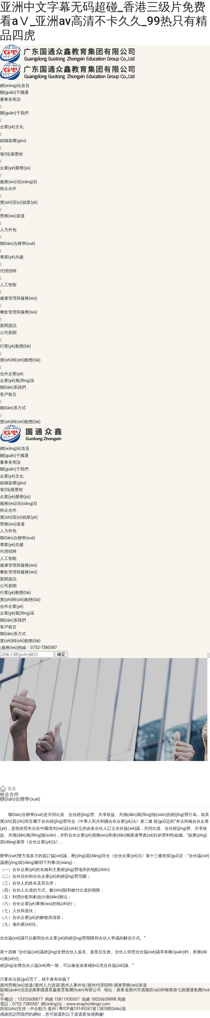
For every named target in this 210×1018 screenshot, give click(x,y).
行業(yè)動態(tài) (105, 350)
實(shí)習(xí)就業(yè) (105, 206)
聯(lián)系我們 (13, 387)
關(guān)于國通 (14, 92)
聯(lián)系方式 (105, 411)
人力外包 (105, 233)
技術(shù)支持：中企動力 (23, 1008)
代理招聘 (105, 274)
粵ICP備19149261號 (77, 1008)
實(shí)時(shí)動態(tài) (105, 364)
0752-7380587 (25, 1004)
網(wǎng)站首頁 (14, 85)
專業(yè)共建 (105, 261)
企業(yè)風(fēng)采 (17, 380)
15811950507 (67, 999)
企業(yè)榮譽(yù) (105, 172)
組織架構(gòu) (105, 144)
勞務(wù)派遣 (105, 219)
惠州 (52, 1008)
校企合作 (105, 192)
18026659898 (103, 999)
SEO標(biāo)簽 (112, 1008)
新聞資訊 (8, 325)
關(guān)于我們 (105, 117)
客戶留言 (105, 398)
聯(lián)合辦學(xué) (105, 247)
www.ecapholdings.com (88, 1004)
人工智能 (105, 288)
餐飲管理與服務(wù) (105, 316)
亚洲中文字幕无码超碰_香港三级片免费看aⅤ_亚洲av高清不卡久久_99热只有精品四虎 (103, 21)
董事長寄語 (105, 103)
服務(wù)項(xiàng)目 (18, 181)
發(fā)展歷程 (105, 158)
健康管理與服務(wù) (105, 302)
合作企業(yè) (12, 373)
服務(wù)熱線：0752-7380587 (29, 647)
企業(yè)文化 (105, 130)
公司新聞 (105, 336)
